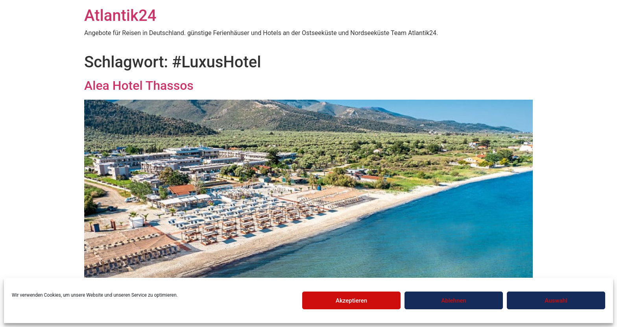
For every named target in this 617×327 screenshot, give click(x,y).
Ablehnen (453, 300)
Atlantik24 (120, 15)
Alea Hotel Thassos (139, 85)
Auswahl (556, 300)
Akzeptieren (351, 300)
